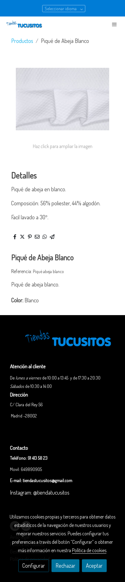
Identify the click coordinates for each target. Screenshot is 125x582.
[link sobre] (62, 343)
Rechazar (65, 565)
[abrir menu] (114, 24)
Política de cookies (89, 550)
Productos (22, 40)
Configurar (33, 565)
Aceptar (94, 565)
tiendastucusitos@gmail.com (47, 480)
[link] (24, 24)
